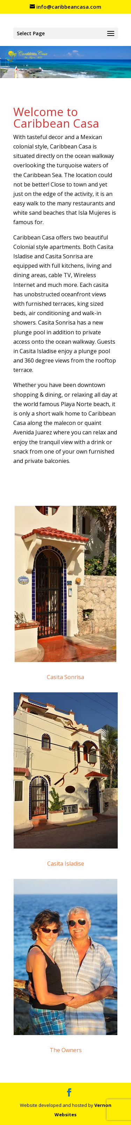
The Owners (66, 1050)
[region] (65, 61)
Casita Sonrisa (65, 677)
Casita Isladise (65, 863)
